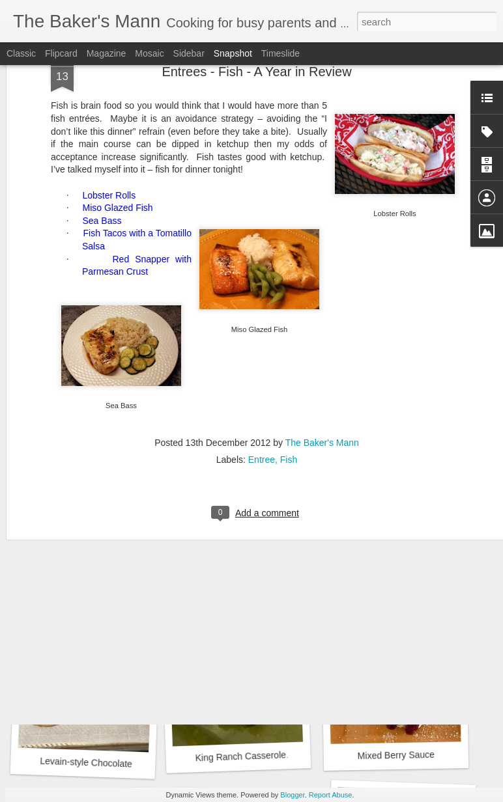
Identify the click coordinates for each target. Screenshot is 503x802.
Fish (288, 327)
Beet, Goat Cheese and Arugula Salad (121, 584)
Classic (21, 53)
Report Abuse (330, 795)
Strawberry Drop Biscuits (247, 580)
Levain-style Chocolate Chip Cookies (114, 763)
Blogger (292, 795)
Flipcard (61, 53)
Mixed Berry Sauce (396, 755)
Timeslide (280, 53)
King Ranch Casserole (240, 756)
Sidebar (189, 53)
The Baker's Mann (322, 310)
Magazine (106, 53)
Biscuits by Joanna (402, 578)
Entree (261, 327)
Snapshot (233, 53)
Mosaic (149, 53)
